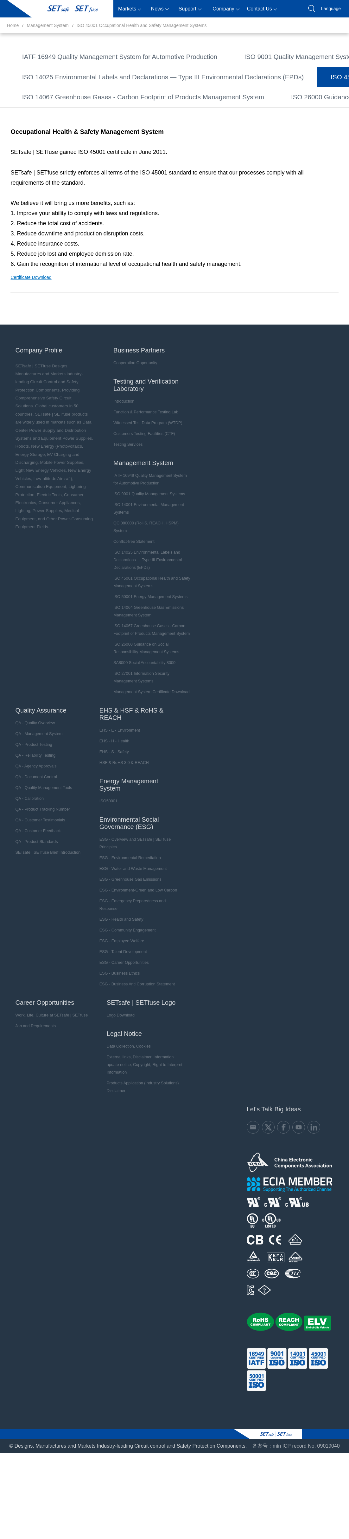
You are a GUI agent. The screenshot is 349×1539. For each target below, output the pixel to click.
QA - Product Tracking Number (37, 872)
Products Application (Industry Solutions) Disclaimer (134, 1142)
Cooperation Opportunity (131, 433)
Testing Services (124, 515)
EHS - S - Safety (107, 815)
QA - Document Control (31, 840)
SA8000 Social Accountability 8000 (238, 155)
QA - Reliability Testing (31, 818)
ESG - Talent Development (115, 1015)
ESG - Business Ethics (112, 1036)
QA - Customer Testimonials (35, 883)
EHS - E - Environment (112, 793)
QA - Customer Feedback (33, 894)
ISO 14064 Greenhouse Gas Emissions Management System (89, 122)
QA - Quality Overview (30, 786)
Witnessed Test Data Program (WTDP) (142, 493)
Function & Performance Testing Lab (141, 483)
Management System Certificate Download (215, 172)
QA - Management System (34, 797)
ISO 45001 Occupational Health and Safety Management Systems (142, 25)
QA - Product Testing (29, 808)
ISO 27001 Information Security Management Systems (81, 172)
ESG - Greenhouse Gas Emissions (122, 942)
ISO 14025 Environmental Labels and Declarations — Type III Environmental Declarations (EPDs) (206, 89)
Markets (129, 8)
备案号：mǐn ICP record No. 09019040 (296, 1501)
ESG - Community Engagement (119, 993)
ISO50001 (101, 864)
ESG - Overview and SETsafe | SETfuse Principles (126, 906)
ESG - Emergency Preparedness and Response (124, 968)
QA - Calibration (25, 861)
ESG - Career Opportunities (116, 1025)
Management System (47, 25)
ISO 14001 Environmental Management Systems (75, 73)
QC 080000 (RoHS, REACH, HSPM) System (205, 73)
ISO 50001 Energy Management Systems (240, 106)
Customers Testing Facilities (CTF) (139, 504)
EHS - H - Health (107, 804)
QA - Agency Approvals (31, 829)
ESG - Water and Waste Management (124, 932)
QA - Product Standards (32, 905)
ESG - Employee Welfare (114, 1004)
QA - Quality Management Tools (38, 851)
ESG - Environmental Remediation (122, 921)
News (160, 8)
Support (190, 8)
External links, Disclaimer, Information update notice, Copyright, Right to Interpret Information (139, 1124)
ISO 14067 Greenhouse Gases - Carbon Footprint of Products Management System (114, 139)
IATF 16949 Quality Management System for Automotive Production (96, 56)
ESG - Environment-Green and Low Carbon (129, 953)
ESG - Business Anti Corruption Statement (128, 1047)
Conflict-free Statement (46, 89)
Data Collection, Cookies (120, 1109)
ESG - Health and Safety (113, 982)
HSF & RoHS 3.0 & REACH (116, 826)
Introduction (120, 472)
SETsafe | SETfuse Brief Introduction (42, 915)
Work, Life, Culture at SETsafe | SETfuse (46, 1078)
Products (99, 8)
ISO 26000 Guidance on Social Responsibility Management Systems (97, 155)
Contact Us (262, 8)
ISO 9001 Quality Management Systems (242, 56)
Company (226, 8)
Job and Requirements (31, 1089)
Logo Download (113, 1078)
